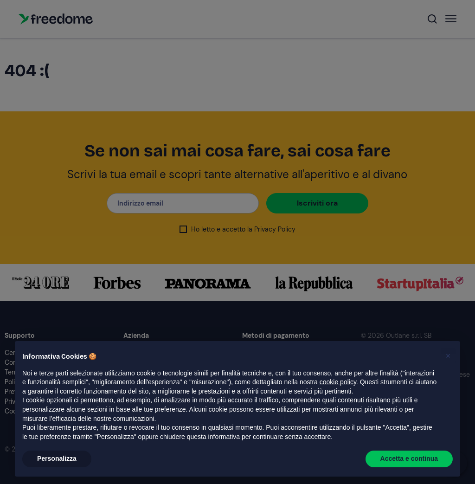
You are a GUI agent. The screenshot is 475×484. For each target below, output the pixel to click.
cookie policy (338, 382)
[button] (448, 355)
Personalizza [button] (57, 458)
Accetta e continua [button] (409, 458)
